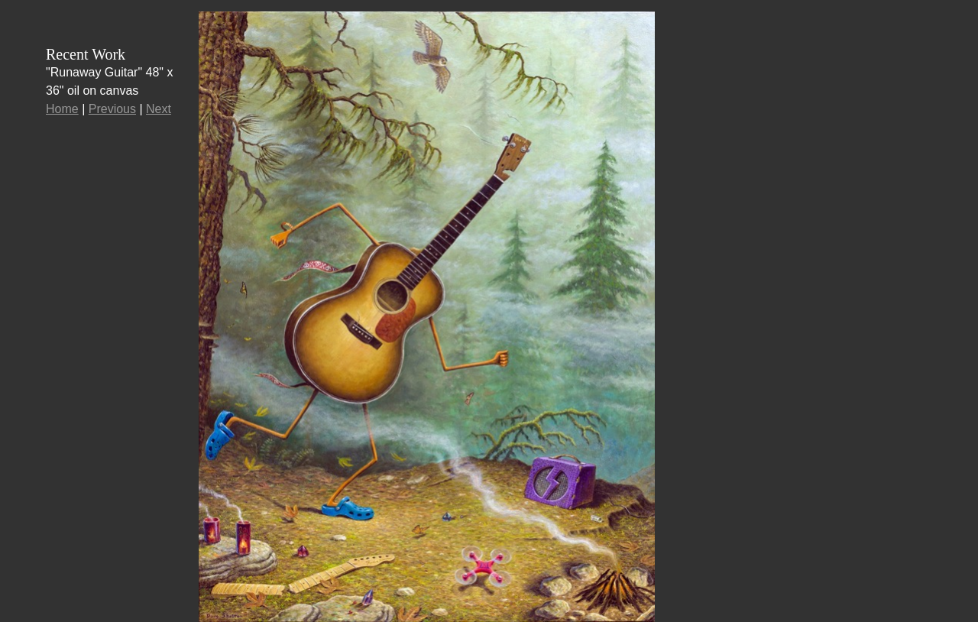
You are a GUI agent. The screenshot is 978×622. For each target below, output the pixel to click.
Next (158, 108)
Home (62, 108)
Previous (112, 108)
